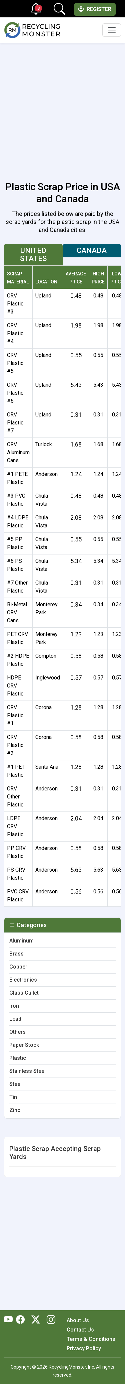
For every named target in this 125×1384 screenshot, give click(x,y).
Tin (13, 1097)
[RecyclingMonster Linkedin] (49, 1320)
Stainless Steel (27, 1071)
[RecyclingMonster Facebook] (22, 1320)
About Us (78, 1320)
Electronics (23, 980)
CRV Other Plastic (15, 796)
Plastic (17, 1058)
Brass (16, 954)
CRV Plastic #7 (15, 422)
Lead (15, 1019)
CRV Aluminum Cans (18, 452)
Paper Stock (24, 1045)
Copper (18, 967)
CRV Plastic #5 (15, 363)
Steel (15, 1084)
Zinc (14, 1110)
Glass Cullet (24, 993)
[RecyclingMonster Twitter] (35, 1320)
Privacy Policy (84, 1348)
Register (94, 9)
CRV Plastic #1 (15, 715)
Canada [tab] (92, 250)
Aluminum (21, 940)
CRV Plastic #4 (15, 333)
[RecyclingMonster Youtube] (10, 1320)
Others (17, 1032)
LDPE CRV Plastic (15, 826)
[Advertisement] (62, 108)
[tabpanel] (62, 589)
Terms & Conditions (91, 1339)
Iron (14, 1006)
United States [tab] (33, 254)
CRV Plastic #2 (15, 745)
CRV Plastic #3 (15, 303)
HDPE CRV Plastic (15, 685)
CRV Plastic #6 (15, 393)
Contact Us (80, 1330)
